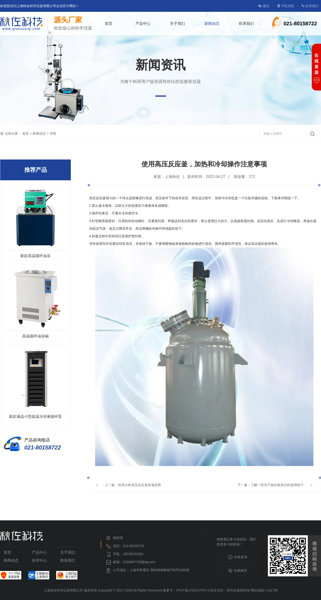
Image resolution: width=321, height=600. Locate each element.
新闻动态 (212, 24)
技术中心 (39, 560)
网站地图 (257, 590)
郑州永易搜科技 (238, 590)
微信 (266, 6)
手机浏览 (288, 6)
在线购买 (237, 571)
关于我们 (177, 24)
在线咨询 (237, 557)
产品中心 (143, 24)
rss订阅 (272, 590)
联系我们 (312, 6)
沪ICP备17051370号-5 (192, 590)
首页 (108, 24)
